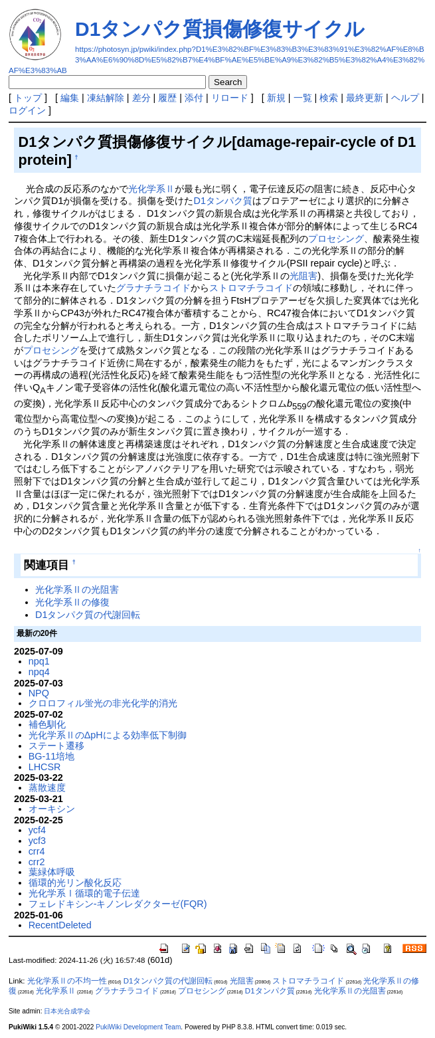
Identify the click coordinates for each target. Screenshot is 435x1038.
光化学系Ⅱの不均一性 (67, 981)
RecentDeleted (60, 925)
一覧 (303, 97)
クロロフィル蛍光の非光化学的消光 (103, 703)
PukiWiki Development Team (138, 1027)
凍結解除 (105, 97)
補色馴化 (47, 724)
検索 (328, 97)
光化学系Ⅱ (151, 188)
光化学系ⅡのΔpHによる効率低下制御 (108, 735)
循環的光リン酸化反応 (75, 882)
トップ (28, 97)
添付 (194, 97)
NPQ (39, 693)
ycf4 (37, 830)
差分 (141, 97)
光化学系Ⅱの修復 (72, 602)
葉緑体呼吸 (52, 872)
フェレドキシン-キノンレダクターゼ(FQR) (118, 903)
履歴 (167, 97)
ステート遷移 (56, 745)
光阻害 (303, 275)
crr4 (37, 851)
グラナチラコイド (153, 287)
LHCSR (45, 767)
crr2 (37, 862)
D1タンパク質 (223, 200)
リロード (229, 97)
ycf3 (37, 840)
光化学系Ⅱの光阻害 (77, 589)
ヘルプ (405, 97)
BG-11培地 (52, 756)
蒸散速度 (47, 787)
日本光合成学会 (67, 1011)
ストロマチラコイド (251, 287)
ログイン (27, 110)
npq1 (39, 661)
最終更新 (364, 97)
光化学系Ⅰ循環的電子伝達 (84, 893)
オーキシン (52, 808)
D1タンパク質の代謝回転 (87, 614)
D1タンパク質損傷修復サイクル (220, 29)
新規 (276, 97)
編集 (69, 97)
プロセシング (336, 238)
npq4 (39, 672)
